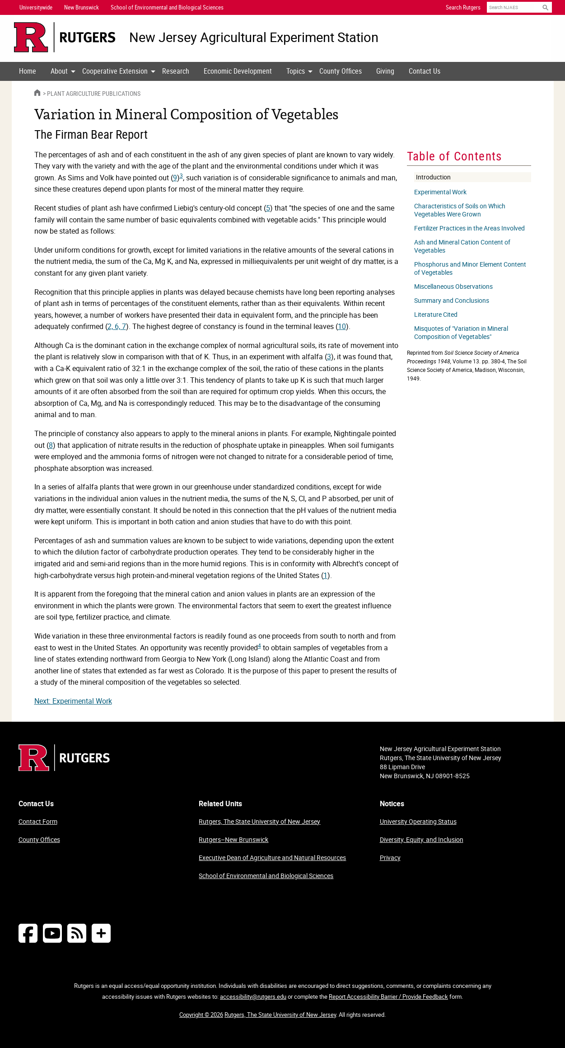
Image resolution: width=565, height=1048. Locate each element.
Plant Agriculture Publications (93, 93)
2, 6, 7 (116, 326)
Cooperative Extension (115, 71)
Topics (295, 71)
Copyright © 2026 (201, 1014)
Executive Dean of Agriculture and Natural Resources (272, 857)
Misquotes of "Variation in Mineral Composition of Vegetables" (461, 332)
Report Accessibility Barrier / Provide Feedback (388, 996)
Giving (385, 71)
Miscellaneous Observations (453, 286)
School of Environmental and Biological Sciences (266, 875)
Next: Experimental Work (73, 701)
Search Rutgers (463, 7)
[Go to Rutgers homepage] (64, 768)
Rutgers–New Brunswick (233, 839)
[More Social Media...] (101, 933)
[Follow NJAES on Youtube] (52, 933)
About (59, 71)
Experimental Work (440, 192)
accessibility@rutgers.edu (253, 996)
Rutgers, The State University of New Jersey (259, 821)
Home (27, 71)
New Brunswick (81, 7)
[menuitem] (27, 71)
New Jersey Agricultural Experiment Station (253, 37)
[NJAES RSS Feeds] (76, 933)
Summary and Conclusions (451, 300)
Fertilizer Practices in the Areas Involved (469, 228)
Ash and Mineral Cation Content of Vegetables (462, 246)
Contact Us (424, 71)
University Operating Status (418, 821)
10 (342, 326)
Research (175, 71)
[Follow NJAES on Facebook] (28, 933)
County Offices (340, 71)
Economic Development (238, 71)
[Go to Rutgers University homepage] (64, 37)
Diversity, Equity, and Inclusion (421, 839)
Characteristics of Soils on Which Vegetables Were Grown (459, 210)
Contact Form (38, 821)
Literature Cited (436, 314)
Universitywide (35, 7)
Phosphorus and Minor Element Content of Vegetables (470, 268)
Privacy (390, 857)
